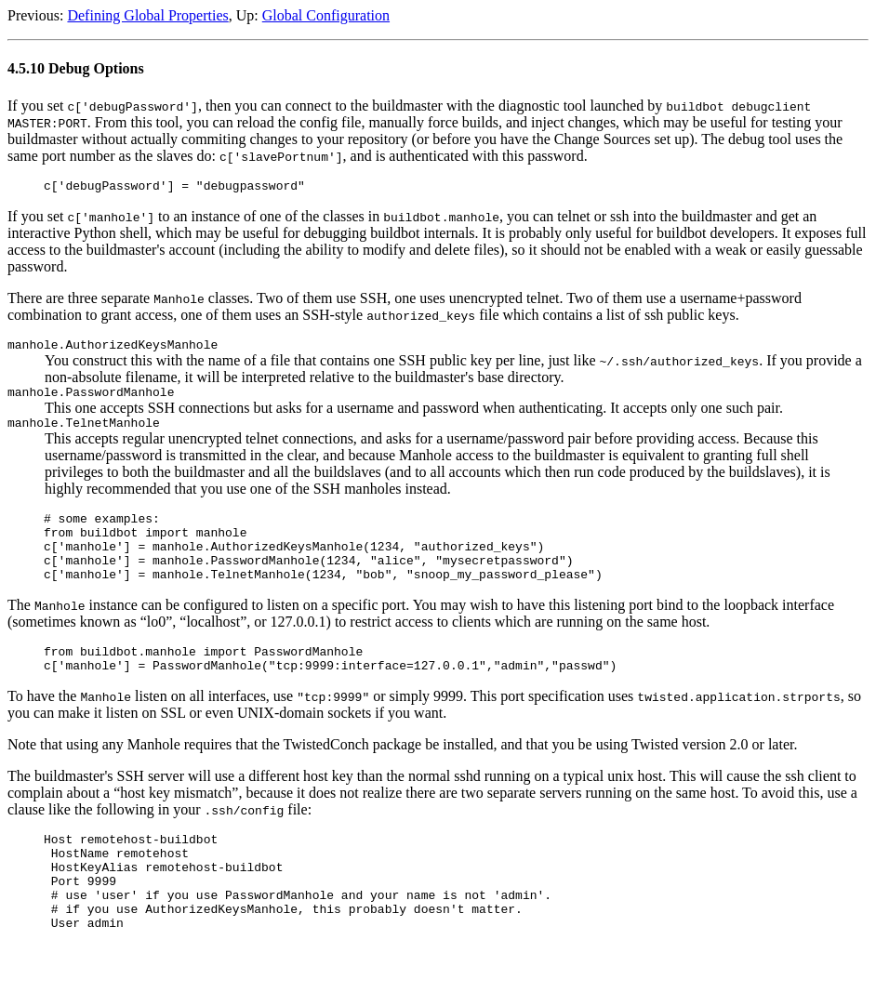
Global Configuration (326, 15)
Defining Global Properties (147, 15)
